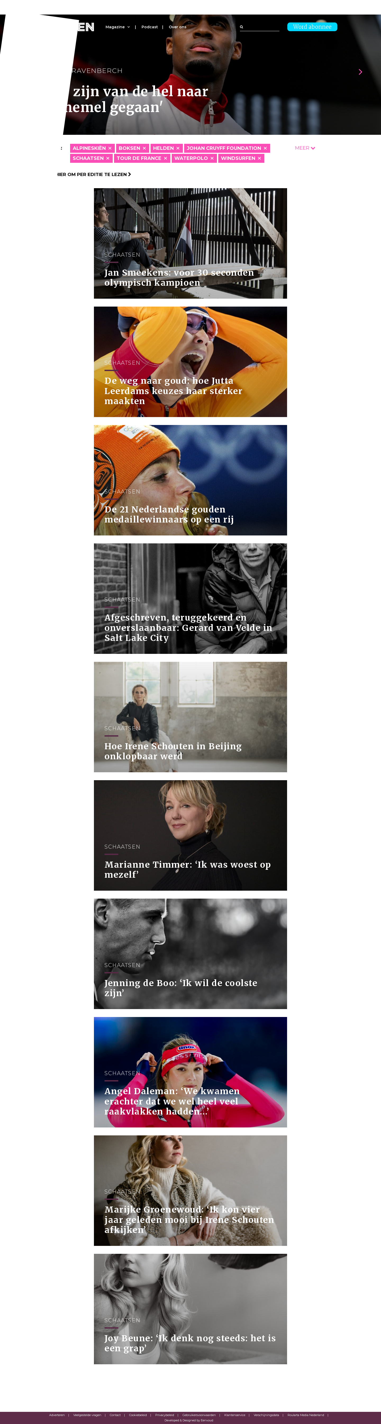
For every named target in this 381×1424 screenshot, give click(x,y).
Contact (115, 1415)
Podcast (150, 27)
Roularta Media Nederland (306, 1415)
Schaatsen (88, 158)
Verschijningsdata (266, 1415)
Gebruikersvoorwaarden (199, 1415)
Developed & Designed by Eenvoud (189, 1420)
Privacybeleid (164, 1415)
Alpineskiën (89, 148)
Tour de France (139, 158)
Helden (163, 148)
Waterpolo (191, 158)
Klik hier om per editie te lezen (87, 174)
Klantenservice (234, 1415)
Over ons (178, 27)
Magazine (115, 27)
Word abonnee (312, 27)
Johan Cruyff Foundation (224, 148)
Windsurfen (238, 158)
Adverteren (57, 1415)
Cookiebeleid (138, 1415)
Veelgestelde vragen (87, 1415)
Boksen (129, 148)
